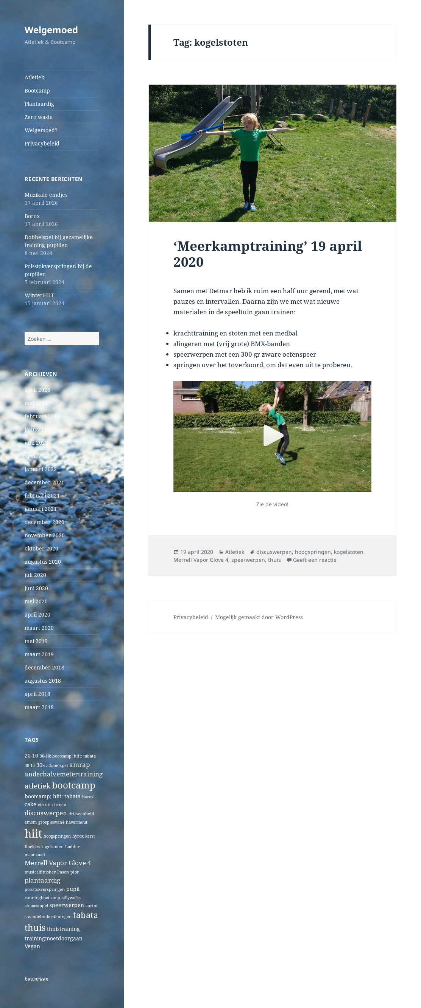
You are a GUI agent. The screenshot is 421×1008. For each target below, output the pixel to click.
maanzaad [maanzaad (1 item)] (35, 854)
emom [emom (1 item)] (31, 822)
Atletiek (34, 77)
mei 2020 (36, 601)
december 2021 (44, 482)
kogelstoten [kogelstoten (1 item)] (52, 846)
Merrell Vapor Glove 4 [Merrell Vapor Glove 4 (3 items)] (58, 862)
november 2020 (45, 535)
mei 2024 (36, 403)
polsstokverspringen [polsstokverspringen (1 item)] (45, 889)
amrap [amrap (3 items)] (79, 764)
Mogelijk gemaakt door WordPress (259, 617)
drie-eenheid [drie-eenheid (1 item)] (81, 813)
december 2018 (44, 667)
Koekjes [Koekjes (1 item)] (32, 846)
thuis (274, 559)
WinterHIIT (39, 295)
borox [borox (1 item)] (88, 796)
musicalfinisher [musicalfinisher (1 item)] (40, 872)
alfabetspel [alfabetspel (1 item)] (57, 765)
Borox (32, 216)
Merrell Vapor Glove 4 (200, 559)
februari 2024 (42, 416)
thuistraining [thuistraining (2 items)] (63, 928)
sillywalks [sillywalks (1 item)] (71, 897)
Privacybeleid (42, 143)
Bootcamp (37, 90)
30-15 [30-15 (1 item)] (30, 765)
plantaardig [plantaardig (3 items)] (42, 880)
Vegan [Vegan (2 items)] (32, 946)
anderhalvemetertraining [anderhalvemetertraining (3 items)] (64, 774)
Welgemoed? (41, 130)
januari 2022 (41, 469)
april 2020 (37, 614)
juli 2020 (35, 574)
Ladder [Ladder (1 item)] (72, 846)
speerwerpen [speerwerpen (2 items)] (67, 905)
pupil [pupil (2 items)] (73, 888)
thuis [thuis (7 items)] (35, 928)
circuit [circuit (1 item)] (44, 804)
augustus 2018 (43, 680)
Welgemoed (51, 29)
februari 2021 (42, 495)
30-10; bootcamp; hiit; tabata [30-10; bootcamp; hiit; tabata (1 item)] (68, 756)
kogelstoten (348, 551)
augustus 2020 (43, 561)
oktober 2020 (41, 548)
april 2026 (37, 389)
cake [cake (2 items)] (30, 804)
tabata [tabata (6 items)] (85, 914)
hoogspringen (313, 551)
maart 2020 (39, 627)
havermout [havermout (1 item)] (76, 822)
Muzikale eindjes (46, 194)
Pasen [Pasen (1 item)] (63, 872)
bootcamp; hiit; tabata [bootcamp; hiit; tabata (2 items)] (53, 796)
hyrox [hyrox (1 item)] (78, 836)
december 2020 (44, 522)
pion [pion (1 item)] (75, 872)
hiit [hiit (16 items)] (33, 833)
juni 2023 (36, 442)
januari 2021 (41, 508)
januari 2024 (41, 429)
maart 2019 (39, 654)
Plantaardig (39, 103)
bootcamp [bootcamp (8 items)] (73, 785)
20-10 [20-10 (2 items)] (31, 755)
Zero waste (39, 117)
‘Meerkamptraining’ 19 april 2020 (267, 254)
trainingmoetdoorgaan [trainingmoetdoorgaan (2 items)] (54, 938)
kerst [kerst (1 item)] (90, 836)
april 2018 (37, 693)
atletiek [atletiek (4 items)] (37, 785)
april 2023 (37, 455)
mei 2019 (36, 641)
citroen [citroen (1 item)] (59, 804)
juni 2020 (36, 588)
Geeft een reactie (315, 559)
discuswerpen (274, 551)
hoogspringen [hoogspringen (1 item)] (57, 836)
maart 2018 (39, 707)
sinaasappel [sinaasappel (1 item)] (36, 905)
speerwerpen (248, 559)
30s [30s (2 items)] (40, 764)
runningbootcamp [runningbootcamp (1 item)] (42, 897)
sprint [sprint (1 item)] (92, 905)
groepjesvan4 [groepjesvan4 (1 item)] (51, 822)
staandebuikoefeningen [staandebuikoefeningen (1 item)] (48, 916)
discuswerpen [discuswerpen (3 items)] (46, 813)
